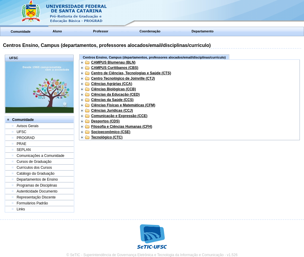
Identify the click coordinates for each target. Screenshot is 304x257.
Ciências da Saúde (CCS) (112, 100)
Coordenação (150, 31)
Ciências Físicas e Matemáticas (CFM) (123, 105)
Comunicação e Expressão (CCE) (119, 116)
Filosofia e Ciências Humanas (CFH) (121, 126)
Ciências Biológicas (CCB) (113, 89)
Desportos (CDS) (105, 121)
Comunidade (21, 31)
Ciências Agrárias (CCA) (111, 84)
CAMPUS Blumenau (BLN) (113, 62)
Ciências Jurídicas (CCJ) (112, 110)
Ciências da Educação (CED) (115, 94)
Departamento (202, 31)
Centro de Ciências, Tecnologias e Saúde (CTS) (131, 73)
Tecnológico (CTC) (107, 137)
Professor (100, 31)
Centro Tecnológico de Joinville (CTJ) (123, 78)
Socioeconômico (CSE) (110, 132)
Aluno (57, 31)
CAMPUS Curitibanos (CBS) (114, 68)
